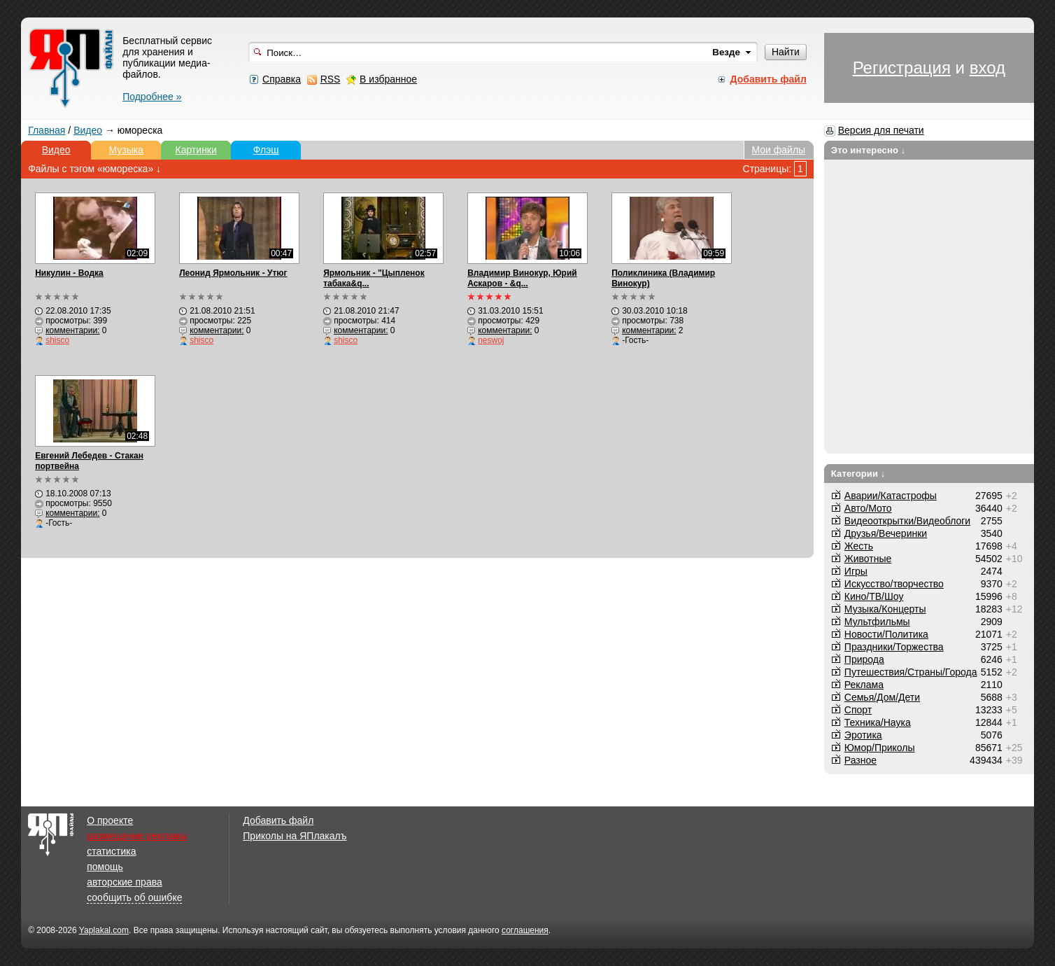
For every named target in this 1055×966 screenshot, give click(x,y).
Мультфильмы (877, 621)
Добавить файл (278, 820)
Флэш (266, 149)
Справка (281, 79)
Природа (864, 659)
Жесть (858, 546)
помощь (105, 866)
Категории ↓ (858, 473)
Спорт (858, 709)
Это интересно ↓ (868, 150)
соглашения (525, 930)
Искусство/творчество (894, 583)
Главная (46, 130)
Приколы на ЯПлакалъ (294, 835)
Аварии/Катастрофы (890, 495)
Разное (860, 760)
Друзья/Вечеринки (885, 533)
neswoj (491, 340)
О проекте (110, 820)
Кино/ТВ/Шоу (874, 596)
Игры (856, 571)
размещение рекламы (137, 835)
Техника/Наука (877, 722)
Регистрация (902, 67)
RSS (330, 79)
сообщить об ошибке (134, 897)
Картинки (195, 149)
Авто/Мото (868, 508)
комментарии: (72, 330)
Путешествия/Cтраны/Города (910, 672)
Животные (868, 558)
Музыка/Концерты (885, 609)
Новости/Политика (886, 634)
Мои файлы (778, 149)
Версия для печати (881, 130)
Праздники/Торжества (894, 646)
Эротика (863, 735)
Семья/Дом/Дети (882, 697)
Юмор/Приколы (879, 747)
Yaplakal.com (104, 930)
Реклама (864, 684)
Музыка (125, 149)
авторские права (124, 882)
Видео (87, 130)
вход (987, 67)
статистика (111, 851)
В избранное (388, 79)
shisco (57, 340)
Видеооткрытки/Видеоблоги (907, 520)
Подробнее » (151, 96)
